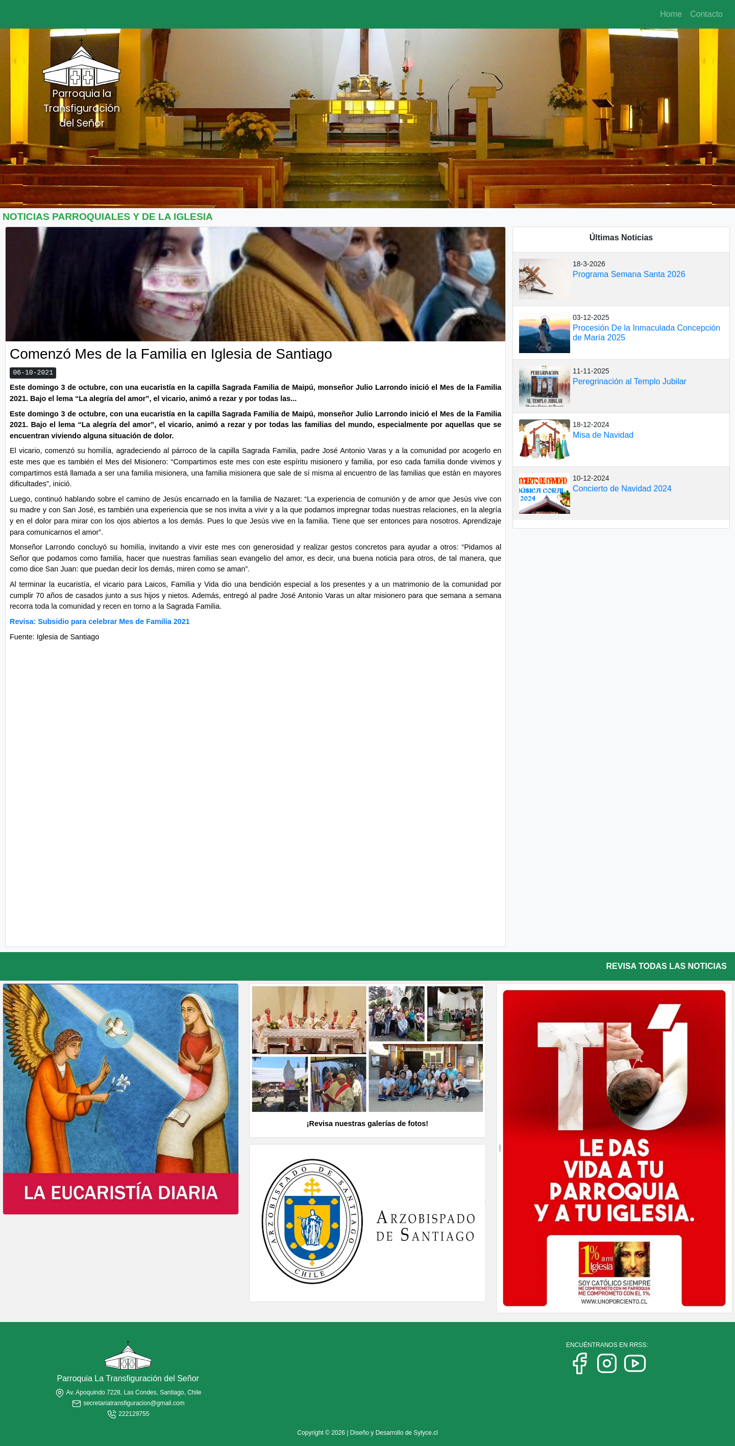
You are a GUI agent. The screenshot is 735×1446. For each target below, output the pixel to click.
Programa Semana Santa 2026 (629, 274)
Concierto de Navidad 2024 (622, 488)
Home (671, 14)
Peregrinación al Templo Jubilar (630, 381)
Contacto (706, 14)
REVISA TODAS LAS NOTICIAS (666, 966)
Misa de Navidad (603, 435)
